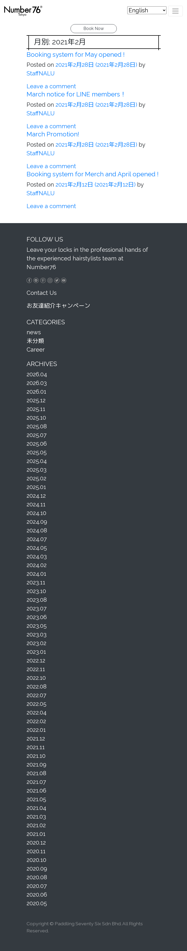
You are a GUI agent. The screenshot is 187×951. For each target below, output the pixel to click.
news (34, 332)
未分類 (35, 340)
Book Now (93, 28)
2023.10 (36, 591)
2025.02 (36, 478)
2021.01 (36, 833)
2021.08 (36, 773)
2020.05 (37, 903)
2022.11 (36, 669)
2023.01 (36, 651)
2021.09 (36, 764)
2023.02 (36, 643)
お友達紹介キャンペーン (58, 305)
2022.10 (36, 677)
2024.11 (36, 504)
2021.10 (36, 755)
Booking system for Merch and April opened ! (93, 174)
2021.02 (36, 825)
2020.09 (37, 868)
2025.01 (36, 487)
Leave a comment (51, 86)
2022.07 (36, 695)
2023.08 (37, 599)
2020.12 (36, 842)
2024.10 (36, 513)
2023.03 (37, 634)
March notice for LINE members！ (76, 94)
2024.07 (37, 539)
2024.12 (36, 495)
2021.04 (36, 807)
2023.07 (37, 608)
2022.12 (36, 660)
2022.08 (37, 686)
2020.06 (37, 894)
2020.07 (37, 885)
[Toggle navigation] (175, 11)
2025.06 (37, 443)
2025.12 (36, 400)
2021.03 (36, 816)
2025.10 (36, 417)
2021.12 (36, 738)
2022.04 (37, 712)
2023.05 (37, 625)
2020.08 (37, 877)
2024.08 (37, 530)
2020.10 (36, 859)
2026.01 (36, 391)
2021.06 (36, 790)
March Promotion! (53, 134)
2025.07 (37, 434)
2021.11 (36, 747)
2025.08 (37, 426)
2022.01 (36, 729)
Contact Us (42, 292)
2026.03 (37, 382)
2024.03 (37, 556)
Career (36, 349)
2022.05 (36, 703)
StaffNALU (41, 73)
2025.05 (37, 452)
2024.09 (37, 521)
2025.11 (36, 408)
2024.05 (37, 547)
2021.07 (36, 781)
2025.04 (37, 460)
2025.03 (37, 469)
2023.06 (37, 617)
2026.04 (37, 374)
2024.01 (36, 573)
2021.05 (36, 799)
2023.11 (36, 582)
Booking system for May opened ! (76, 54)
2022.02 (36, 721)
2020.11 (36, 851)
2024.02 (37, 565)
